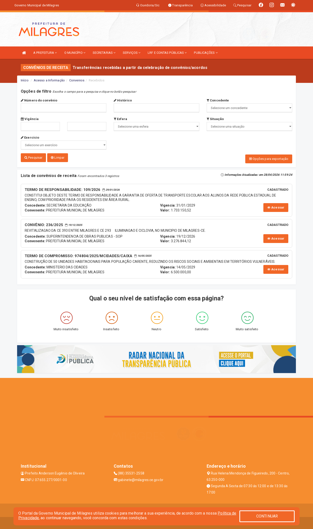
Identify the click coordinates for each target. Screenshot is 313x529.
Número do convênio (39, 100)
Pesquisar (33, 157)
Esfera (120, 119)
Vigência (30, 119)
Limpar (57, 157)
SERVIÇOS (131, 53)
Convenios (76, 80)
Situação (215, 119)
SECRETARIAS (104, 53)
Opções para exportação (268, 159)
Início (25, 80)
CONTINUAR (267, 516)
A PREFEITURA (45, 53)
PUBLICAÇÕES (205, 53)
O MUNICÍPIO (74, 53)
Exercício (30, 137)
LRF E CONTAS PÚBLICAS (167, 53)
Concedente (218, 100)
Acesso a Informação (49, 80)
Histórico (123, 100)
